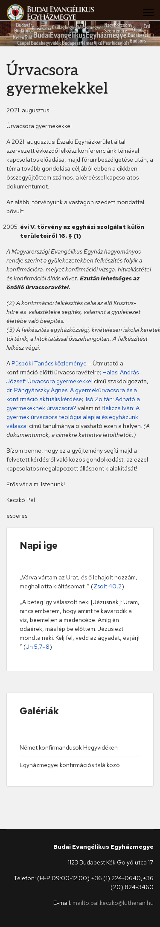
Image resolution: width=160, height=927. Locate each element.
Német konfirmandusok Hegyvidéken (69, 747)
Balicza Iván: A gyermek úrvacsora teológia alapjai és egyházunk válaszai (73, 417)
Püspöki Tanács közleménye (49, 363)
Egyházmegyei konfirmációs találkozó (70, 765)
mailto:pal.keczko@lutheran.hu (113, 903)
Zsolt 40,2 (107, 586)
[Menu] (148, 13)
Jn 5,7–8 (37, 646)
